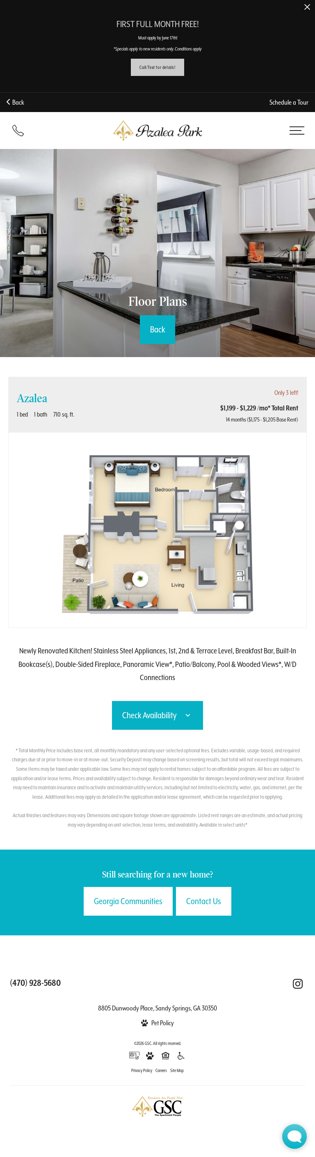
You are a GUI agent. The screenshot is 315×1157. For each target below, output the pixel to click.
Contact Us (203, 901)
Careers (161, 1070)
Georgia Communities (128, 901)
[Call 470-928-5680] (18, 130)
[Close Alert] (307, 7)
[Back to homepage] (157, 130)
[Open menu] (297, 130)
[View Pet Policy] (157, 1023)
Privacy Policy (141, 1070)
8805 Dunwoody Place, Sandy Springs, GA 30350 (157, 1008)
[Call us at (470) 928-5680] (35, 983)
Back (15, 102)
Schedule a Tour (288, 102)
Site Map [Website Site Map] (177, 1070)
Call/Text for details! (157, 67)
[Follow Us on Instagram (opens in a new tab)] (297, 983)
